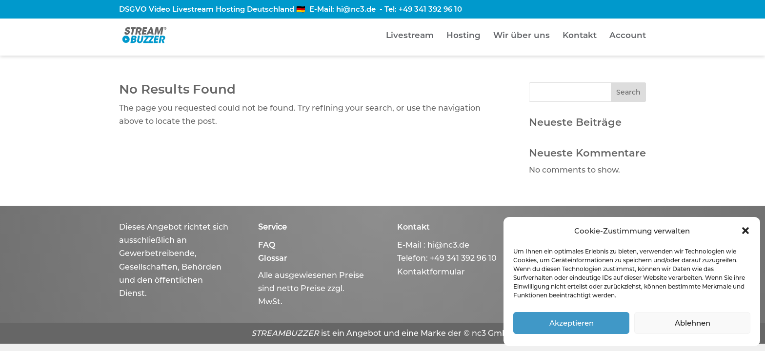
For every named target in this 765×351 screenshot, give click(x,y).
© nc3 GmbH (488, 333)
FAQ (266, 245)
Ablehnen (692, 323)
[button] (745, 230)
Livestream (410, 36)
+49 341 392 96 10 (430, 9)
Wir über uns (521, 36)
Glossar (272, 258)
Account (627, 36)
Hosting (463, 36)
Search (628, 92)
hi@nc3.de (356, 9)
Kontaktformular (431, 271)
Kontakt (580, 36)
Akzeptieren (571, 323)
